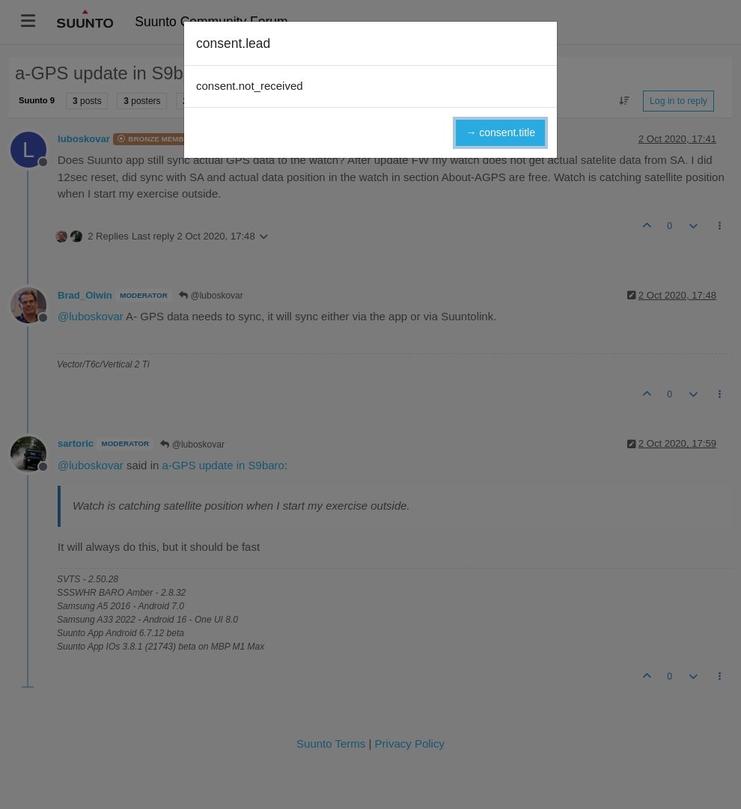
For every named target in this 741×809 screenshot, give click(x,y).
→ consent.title (500, 132)
